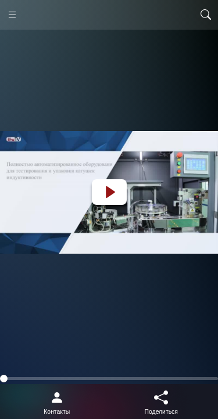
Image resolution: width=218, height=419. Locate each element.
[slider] (109, 378)
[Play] (109, 192)
